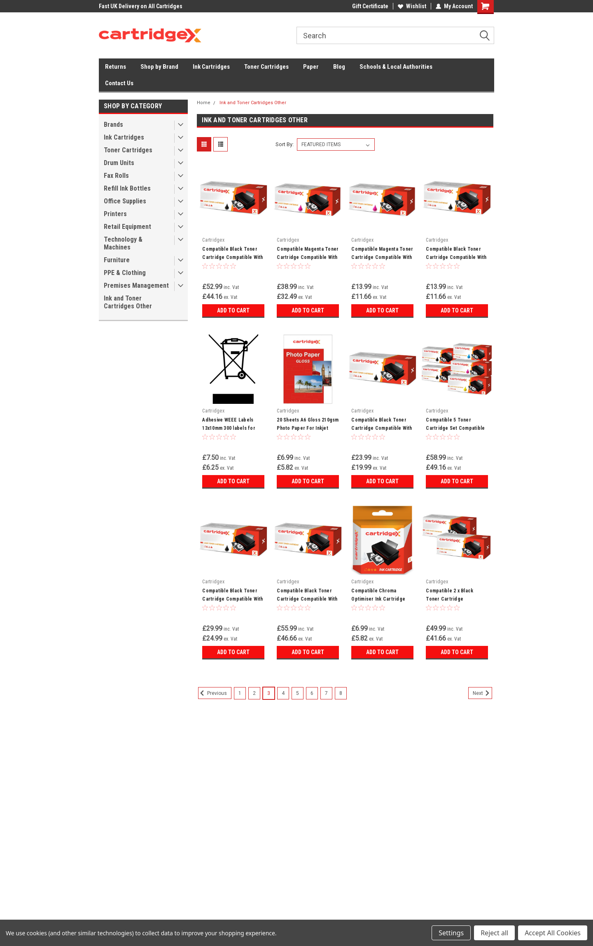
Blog (339, 66)
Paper (311, 66)
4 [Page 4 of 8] (283, 693)
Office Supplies (125, 201)
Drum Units (119, 163)
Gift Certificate (370, 6)
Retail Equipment (127, 227)
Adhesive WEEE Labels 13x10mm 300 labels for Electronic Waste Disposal (232, 428)
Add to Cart (233, 310)
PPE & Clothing (125, 273)
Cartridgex (213, 240)
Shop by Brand (159, 66)
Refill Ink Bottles (127, 188)
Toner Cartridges (266, 66)
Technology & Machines (123, 243)
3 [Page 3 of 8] (268, 693)
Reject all (494, 932)
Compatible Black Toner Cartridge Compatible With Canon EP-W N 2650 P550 (232, 257)
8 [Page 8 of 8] (340, 693)
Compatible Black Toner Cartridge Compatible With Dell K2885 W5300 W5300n (307, 599)
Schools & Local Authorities (396, 66)
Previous (212, 693)
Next (482, 693)
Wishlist (412, 6)
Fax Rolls (116, 175)
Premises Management (136, 285)
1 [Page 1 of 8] (239, 693)
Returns (115, 66)
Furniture (117, 260)
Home (203, 102)
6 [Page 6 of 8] (312, 693)
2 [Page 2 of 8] (254, 693)
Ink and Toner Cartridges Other (128, 302)
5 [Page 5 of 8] (297, 693)
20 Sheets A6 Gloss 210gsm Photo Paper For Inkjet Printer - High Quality (308, 428)
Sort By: (284, 144)
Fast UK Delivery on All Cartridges (140, 6)
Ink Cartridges (211, 66)
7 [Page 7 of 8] (326, 693)
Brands (113, 124)
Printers (115, 214)
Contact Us (119, 83)
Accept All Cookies (553, 932)
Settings (451, 932)
